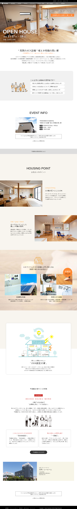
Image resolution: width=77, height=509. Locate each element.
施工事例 (13, 3)
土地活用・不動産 (40, 3)
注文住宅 (25, 3)
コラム (57, 3)
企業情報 (19, 3)
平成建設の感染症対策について (39, 151)
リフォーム (32, 3)
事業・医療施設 (50, 3)
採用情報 (63, 3)
